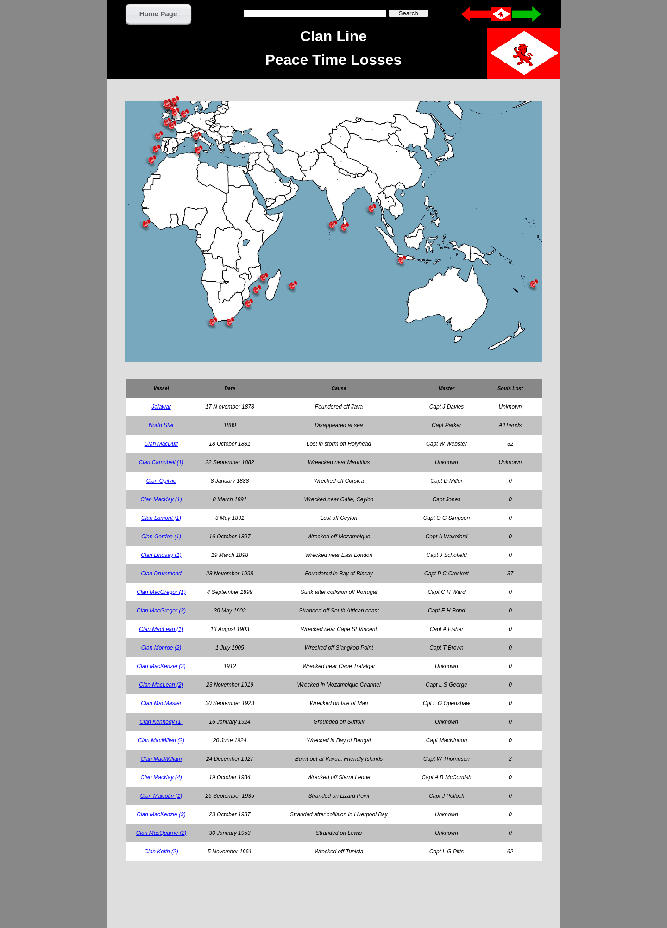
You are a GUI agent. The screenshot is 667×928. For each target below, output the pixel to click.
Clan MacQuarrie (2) (161, 833)
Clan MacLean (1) (161, 629)
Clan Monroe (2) (161, 647)
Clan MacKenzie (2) (161, 666)
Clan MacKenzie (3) (161, 814)
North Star (161, 425)
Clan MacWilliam (161, 759)
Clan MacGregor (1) (161, 592)
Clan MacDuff (161, 444)
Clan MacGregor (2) (161, 610)
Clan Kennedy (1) (160, 722)
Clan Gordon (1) (161, 536)
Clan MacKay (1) (161, 499)
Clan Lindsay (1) (161, 555)
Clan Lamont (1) (161, 518)
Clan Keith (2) (161, 851)
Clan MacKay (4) (161, 777)
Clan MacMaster (161, 703)
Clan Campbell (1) (161, 462)
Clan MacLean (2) (161, 685)
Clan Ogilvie (161, 481)
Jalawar (160, 407)
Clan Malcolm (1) (161, 796)
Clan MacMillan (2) (161, 740)
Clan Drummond (161, 573)
